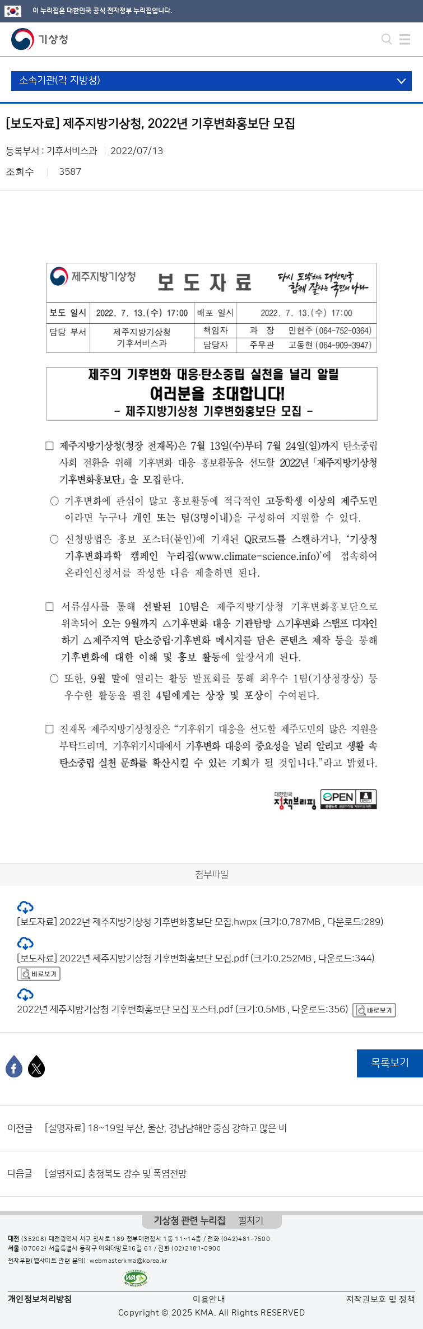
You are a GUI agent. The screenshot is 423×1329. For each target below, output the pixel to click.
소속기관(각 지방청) (59, 80)
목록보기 (390, 1063)
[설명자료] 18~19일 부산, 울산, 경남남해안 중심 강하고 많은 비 (166, 1128)
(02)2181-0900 (196, 1249)
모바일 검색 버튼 (387, 39)
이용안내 (209, 1299)
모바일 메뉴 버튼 (405, 39)
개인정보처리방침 (40, 1299)
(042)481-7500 (246, 1239)
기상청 (39, 39)
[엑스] (36, 1066)
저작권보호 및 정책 (381, 1299)
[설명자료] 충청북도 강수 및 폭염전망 (116, 1174)
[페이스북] (14, 1066)
